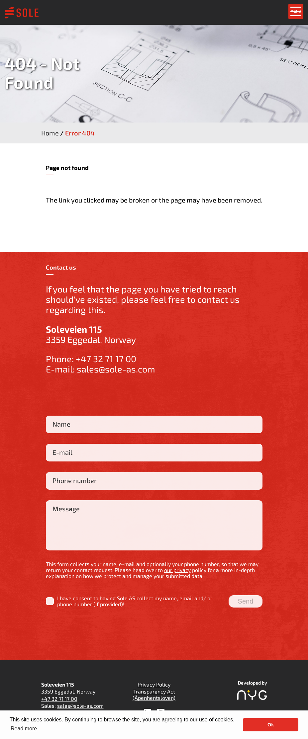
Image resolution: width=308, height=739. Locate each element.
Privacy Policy (154, 684)
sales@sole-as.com (116, 369)
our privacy (177, 570)
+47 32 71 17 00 (106, 358)
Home (50, 133)
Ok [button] (270, 724)
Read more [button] (24, 728)
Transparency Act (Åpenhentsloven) (154, 694)
